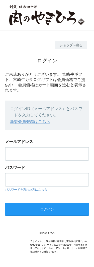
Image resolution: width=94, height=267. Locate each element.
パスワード (15, 167)
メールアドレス (19, 142)
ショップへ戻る (71, 45)
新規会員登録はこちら (30, 121)
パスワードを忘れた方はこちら (26, 189)
